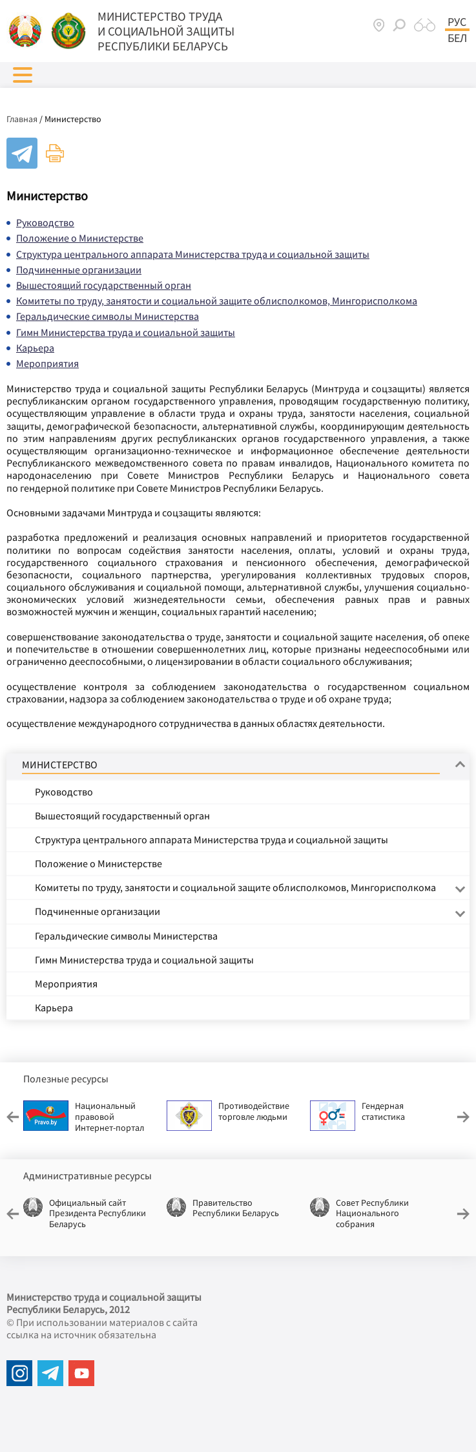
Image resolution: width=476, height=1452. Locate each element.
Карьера (35, 347)
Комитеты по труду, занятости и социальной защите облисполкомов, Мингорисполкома (216, 300)
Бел (457, 38)
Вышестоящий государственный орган (103, 285)
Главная (21, 119)
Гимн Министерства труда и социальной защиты (125, 332)
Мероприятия (47, 363)
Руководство (45, 222)
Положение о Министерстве (79, 237)
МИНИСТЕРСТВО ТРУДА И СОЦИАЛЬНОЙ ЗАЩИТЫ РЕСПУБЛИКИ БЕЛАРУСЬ (166, 31)
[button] (22, 75)
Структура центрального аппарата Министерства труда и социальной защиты (192, 253)
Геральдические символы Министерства (107, 316)
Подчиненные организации (78, 269)
